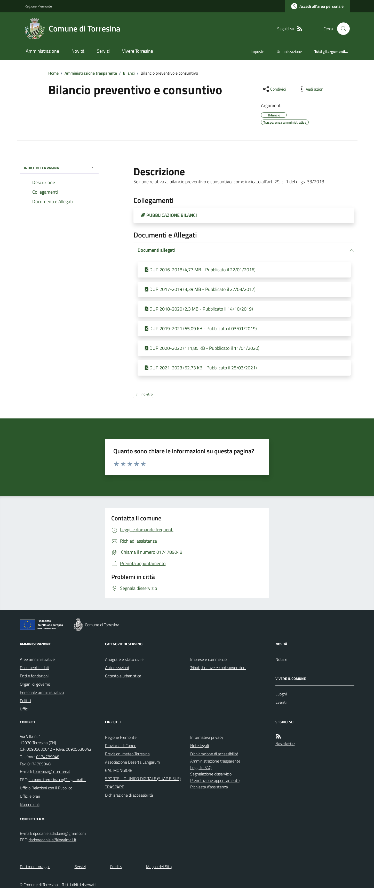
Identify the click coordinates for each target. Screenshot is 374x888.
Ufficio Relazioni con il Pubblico (46, 788)
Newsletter (285, 744)
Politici (25, 700)
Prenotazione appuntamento (215, 780)
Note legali (199, 745)
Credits (116, 866)
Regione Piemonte (38, 6)
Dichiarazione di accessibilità (129, 795)
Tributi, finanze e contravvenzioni (218, 667)
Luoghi (281, 694)
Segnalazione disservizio (211, 774)
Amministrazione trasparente (91, 73)
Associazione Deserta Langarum (132, 762)
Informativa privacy (206, 737)
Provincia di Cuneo (120, 745)
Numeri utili (29, 804)
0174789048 (47, 757)
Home (53, 73)
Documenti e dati (34, 667)
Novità (77, 50)
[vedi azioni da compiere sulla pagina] (311, 89)
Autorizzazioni (117, 667)
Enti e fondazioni (34, 676)
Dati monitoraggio (35, 866)
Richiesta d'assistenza (209, 787)
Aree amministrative (37, 659)
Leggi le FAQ (201, 767)
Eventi (281, 702)
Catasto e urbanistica (123, 676)
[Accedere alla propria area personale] (317, 6)
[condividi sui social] (274, 89)
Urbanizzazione (289, 51)
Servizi (103, 50)
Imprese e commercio (208, 659)
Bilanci (129, 73)
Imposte (257, 51)
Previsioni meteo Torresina (127, 754)
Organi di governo (35, 684)
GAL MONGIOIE (118, 770)
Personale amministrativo (42, 692)
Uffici (24, 709)
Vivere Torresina (137, 50)
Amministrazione (42, 50)
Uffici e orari (30, 796)
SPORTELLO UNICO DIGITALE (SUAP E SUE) (143, 778)
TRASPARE (114, 787)
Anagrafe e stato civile (124, 659)
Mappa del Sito (159, 866)
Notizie (281, 659)
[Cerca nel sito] (341, 28)
